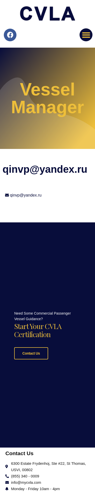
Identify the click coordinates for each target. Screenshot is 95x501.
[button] (86, 34)
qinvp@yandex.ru (26, 195)
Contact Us (31, 352)
